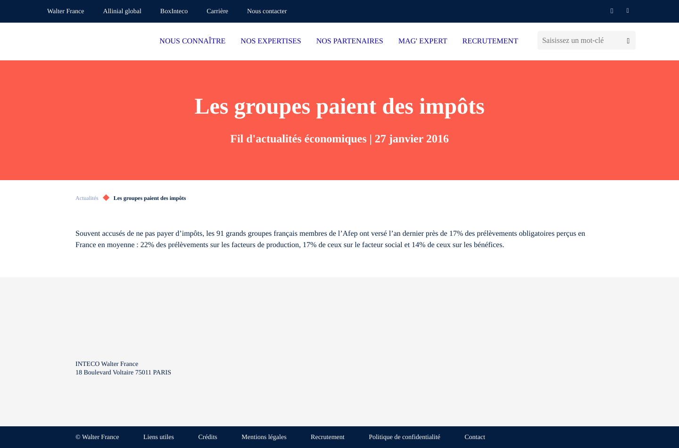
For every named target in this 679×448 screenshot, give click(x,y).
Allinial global (122, 11)
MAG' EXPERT (422, 41)
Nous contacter (267, 11)
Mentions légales (263, 437)
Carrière (217, 11)
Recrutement (328, 437)
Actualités (87, 198)
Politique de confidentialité (404, 437)
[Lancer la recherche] (628, 40)
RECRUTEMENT (490, 41)
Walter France (65, 11)
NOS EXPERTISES (270, 41)
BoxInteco (174, 11)
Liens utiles (158, 437)
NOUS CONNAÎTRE (192, 41)
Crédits (207, 437)
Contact (474, 437)
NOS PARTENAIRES (349, 41)
